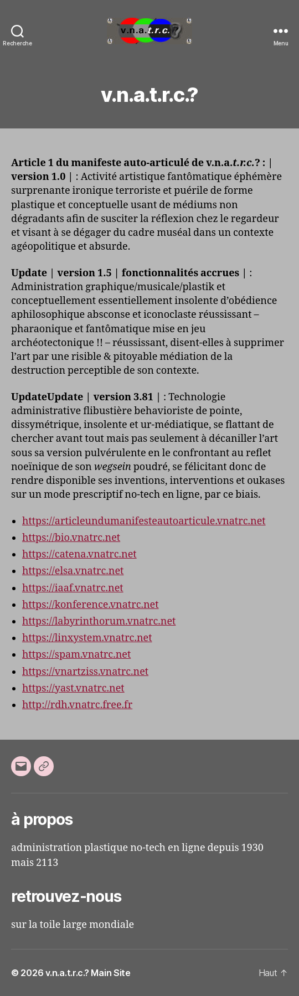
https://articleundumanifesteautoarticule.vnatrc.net (144, 521)
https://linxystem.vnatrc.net (87, 638)
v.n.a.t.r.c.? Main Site (88, 972)
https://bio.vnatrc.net (71, 537)
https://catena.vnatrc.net (79, 554)
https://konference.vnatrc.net (90, 604)
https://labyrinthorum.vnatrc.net (99, 621)
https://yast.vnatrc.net (73, 688)
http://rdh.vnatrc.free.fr (77, 705)
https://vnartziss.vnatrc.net (85, 671)
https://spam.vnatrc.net (76, 654)
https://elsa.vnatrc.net (72, 571)
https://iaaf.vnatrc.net (72, 588)
